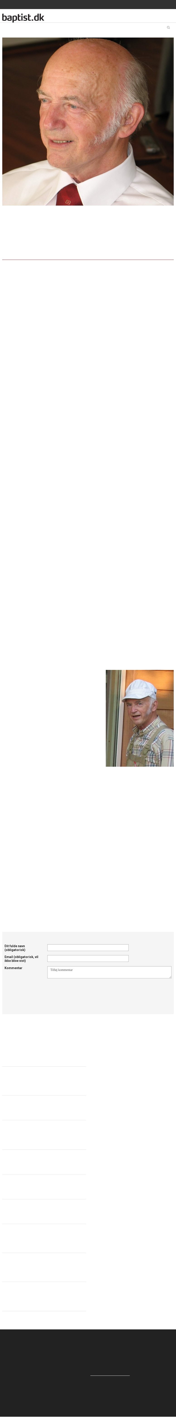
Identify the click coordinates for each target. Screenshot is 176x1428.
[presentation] (81, 989)
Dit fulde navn (15, 948)
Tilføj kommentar (109, 972)
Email (21, 959)
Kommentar (13, 968)
